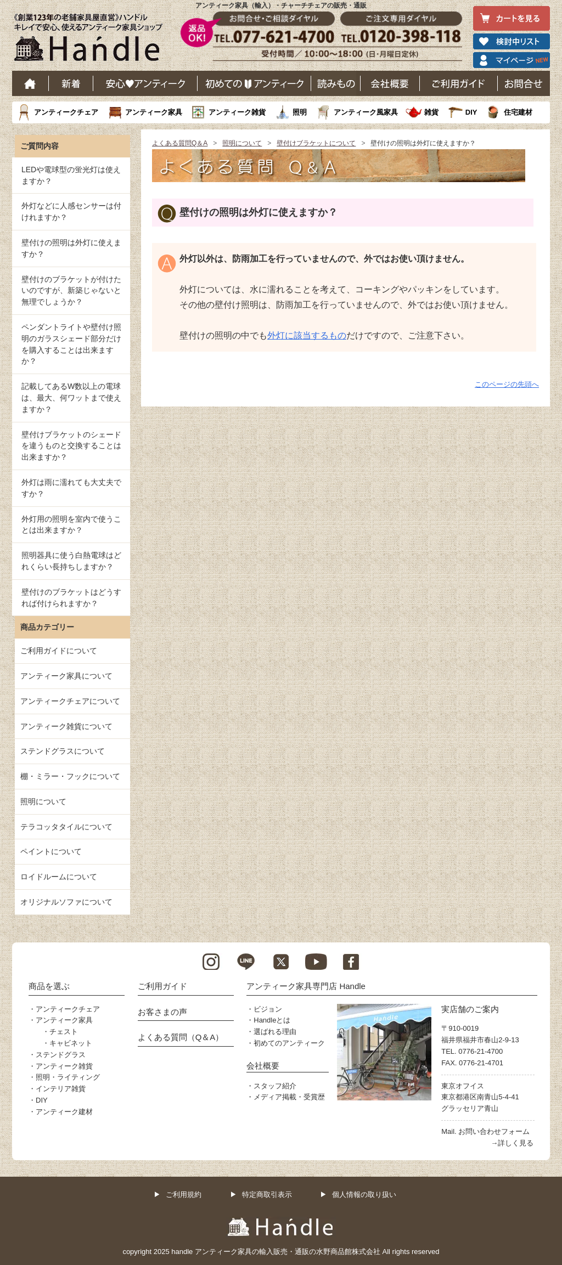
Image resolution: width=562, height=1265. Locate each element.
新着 (71, 83)
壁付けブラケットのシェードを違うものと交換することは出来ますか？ (71, 446)
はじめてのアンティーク (254, 83)
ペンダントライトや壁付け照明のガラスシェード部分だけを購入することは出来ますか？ (71, 344)
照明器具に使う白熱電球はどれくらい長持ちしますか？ (71, 561)
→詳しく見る (512, 1143)
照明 (300, 112)
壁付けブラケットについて (316, 143)
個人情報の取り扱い (364, 1194)
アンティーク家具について (66, 675)
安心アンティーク (145, 83)
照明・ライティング (68, 1077)
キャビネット (70, 1043)
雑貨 (431, 112)
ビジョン (268, 1009)
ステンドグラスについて (62, 751)
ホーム (30, 83)
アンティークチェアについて (70, 701)
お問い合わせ (524, 83)
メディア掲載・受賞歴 (289, 1097)
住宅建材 (518, 112)
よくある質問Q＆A (179, 143)
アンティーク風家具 (366, 112)
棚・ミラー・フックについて (70, 776)
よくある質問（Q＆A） (181, 1037)
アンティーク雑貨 (237, 112)
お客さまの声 (162, 1011)
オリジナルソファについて (66, 901)
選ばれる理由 (275, 1031)
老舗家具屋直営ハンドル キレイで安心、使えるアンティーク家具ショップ (92, 40)
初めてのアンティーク (289, 1043)
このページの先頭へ (507, 384)
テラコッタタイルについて (66, 826)
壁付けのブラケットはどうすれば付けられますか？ (71, 598)
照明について (242, 143)
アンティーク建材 (64, 1112)
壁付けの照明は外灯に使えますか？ (71, 248)
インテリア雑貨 (61, 1089)
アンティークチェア (66, 112)
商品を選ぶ (49, 986)
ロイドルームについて (58, 876)
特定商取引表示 (267, 1194)
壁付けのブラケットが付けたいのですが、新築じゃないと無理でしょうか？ (71, 291)
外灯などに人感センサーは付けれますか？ (71, 211)
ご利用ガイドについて (58, 650)
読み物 (336, 83)
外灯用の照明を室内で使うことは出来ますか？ (71, 525)
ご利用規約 (183, 1194)
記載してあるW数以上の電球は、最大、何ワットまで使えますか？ (71, 398)
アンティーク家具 (153, 112)
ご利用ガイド (459, 83)
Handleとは (272, 1020)
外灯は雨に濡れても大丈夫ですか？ (71, 488)
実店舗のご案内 (470, 1009)
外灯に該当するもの (306, 335)
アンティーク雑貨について (66, 726)
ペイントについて (51, 851)
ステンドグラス (61, 1055)
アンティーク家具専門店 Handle (306, 986)
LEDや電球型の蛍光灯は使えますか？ (71, 175)
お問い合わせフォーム (494, 1131)
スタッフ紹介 (275, 1086)
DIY (471, 112)
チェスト (63, 1031)
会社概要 (390, 83)
